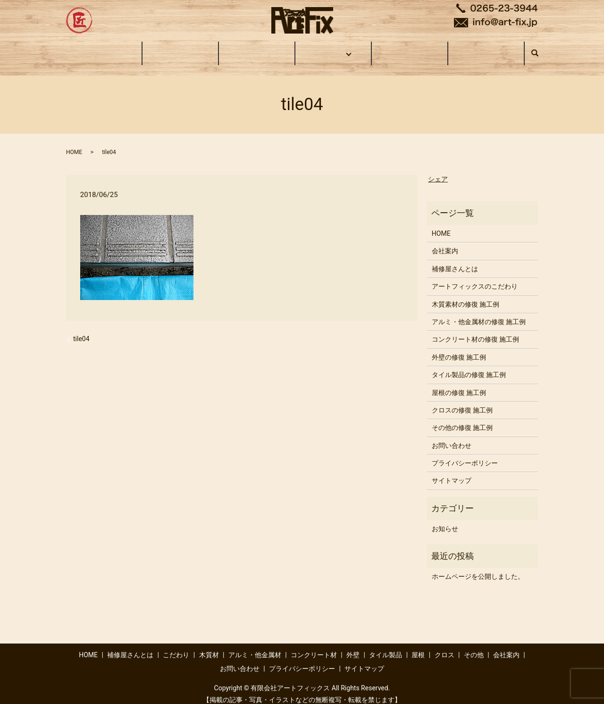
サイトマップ (451, 471)
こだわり (256, 48)
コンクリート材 (314, 646)
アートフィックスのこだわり (475, 277)
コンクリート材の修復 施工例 (475, 330)
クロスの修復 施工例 (462, 401)
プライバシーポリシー (465, 454)
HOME (103, 48)
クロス (444, 646)
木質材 (209, 646)
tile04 (81, 330)
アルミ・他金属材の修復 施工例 (479, 313)
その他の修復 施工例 (462, 418)
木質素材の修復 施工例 (465, 295)
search (540, 48)
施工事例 (332, 48)
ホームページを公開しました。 (478, 567)
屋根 (418, 646)
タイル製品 (385, 646)
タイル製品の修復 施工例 (469, 365)
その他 (474, 646)
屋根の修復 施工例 (459, 383)
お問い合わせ (486, 48)
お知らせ (445, 520)
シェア (438, 170)
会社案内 (409, 48)
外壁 (353, 646)
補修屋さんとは (180, 48)
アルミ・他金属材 (254, 646)
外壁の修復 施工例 (459, 348)
